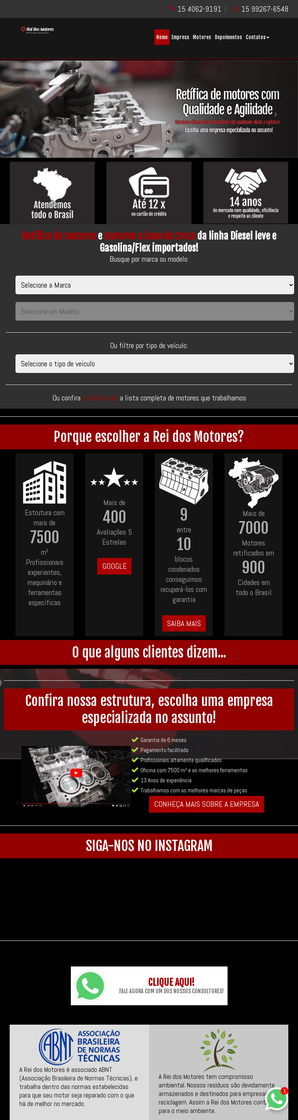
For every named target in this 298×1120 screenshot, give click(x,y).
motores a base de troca (149, 236)
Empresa (180, 37)
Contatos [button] (257, 37)
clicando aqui (101, 398)
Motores (202, 37)
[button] (22, 109)
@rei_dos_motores (182, 1102)
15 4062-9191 (199, 9)
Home (162, 37)
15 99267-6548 (264, 9)
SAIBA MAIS (184, 623)
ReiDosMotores (176, 1112)
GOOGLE (114, 566)
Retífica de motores (59, 236)
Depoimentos (228, 37)
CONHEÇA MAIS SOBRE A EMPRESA (206, 804)
